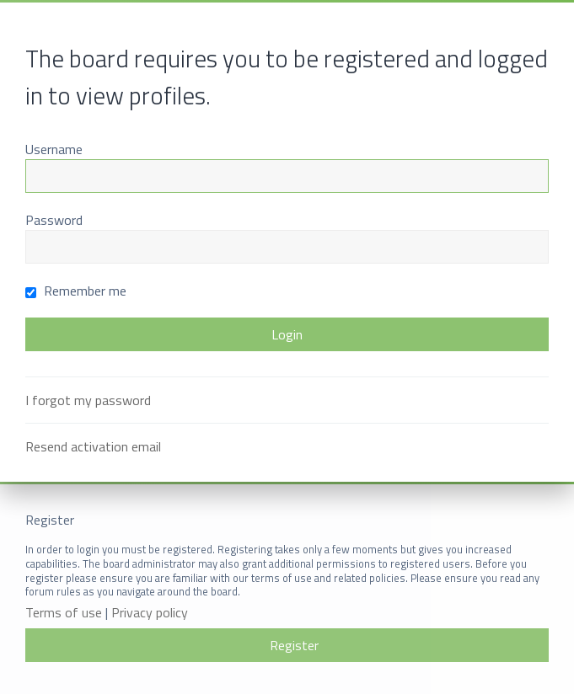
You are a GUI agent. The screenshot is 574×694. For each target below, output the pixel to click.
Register (294, 645)
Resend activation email (93, 446)
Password (54, 220)
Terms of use (63, 613)
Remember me (75, 290)
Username (54, 149)
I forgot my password (88, 400)
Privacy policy (149, 613)
